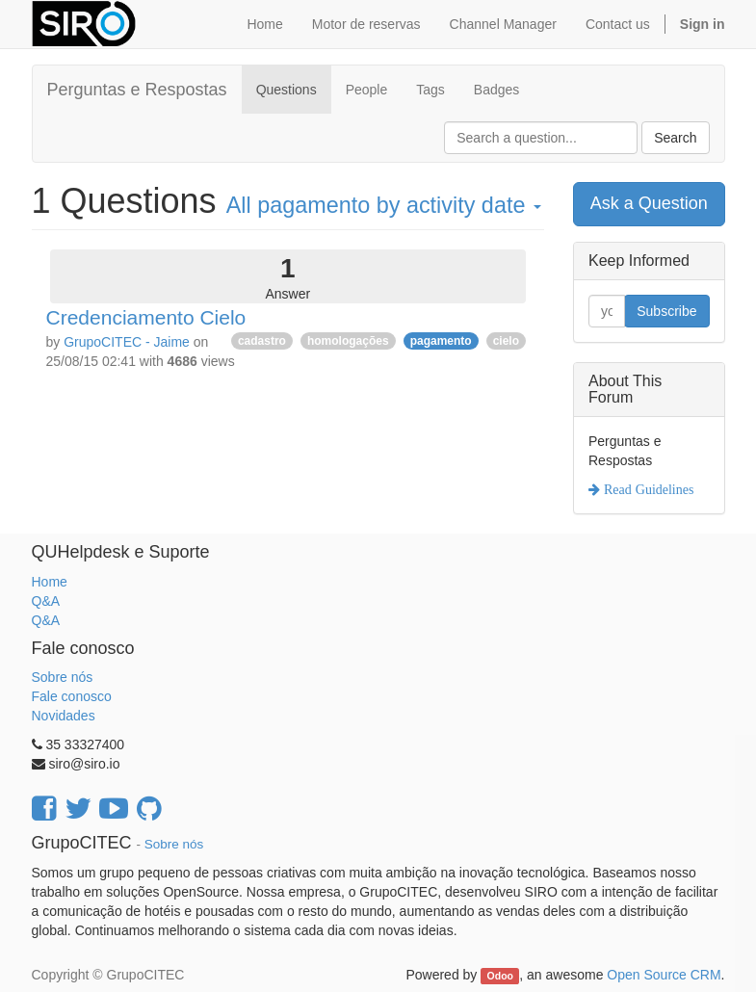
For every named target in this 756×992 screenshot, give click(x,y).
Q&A (46, 601)
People (367, 89)
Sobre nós (62, 677)
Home (49, 581)
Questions (286, 89)
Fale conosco (72, 696)
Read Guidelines (646, 489)
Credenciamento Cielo (146, 317)
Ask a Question (649, 203)
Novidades (63, 715)
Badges (496, 89)
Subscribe (666, 311)
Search (675, 137)
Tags (430, 89)
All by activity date (383, 205)
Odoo (500, 975)
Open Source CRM (663, 974)
